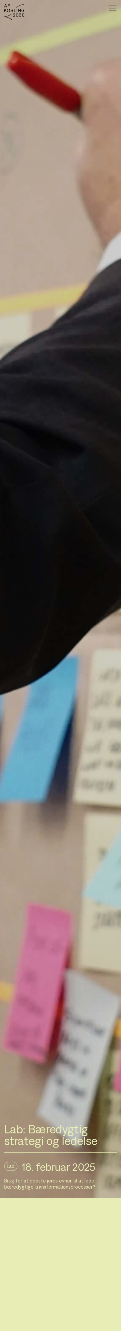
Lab (11, 1166)
